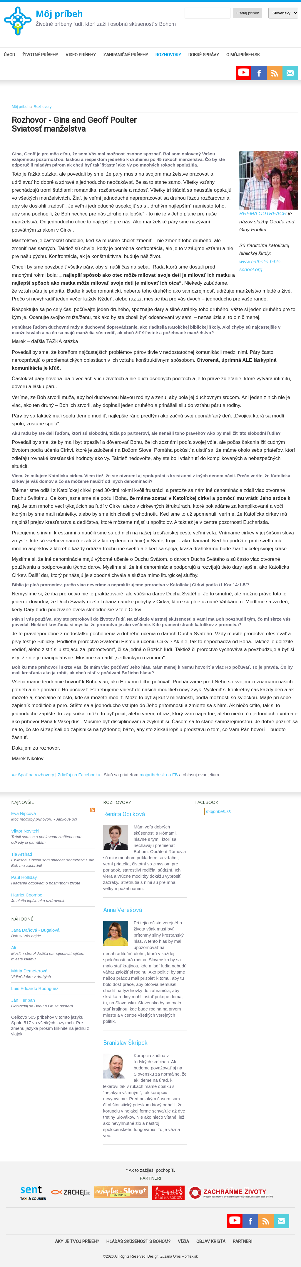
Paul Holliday (24, 877)
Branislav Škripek (125, 1042)
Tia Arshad (21, 854)
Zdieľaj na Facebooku (79, 774)
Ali (13, 947)
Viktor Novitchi (25, 830)
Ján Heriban (23, 1000)
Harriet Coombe (26, 894)
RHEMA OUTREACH (263, 213)
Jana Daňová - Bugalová (35, 930)
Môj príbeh (59, 14)
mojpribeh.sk (218, 811)
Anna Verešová (122, 909)
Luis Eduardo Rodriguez (34, 988)
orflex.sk (191, 1256)
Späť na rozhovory (36, 774)
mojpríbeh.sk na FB (159, 774)
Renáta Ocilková (124, 814)
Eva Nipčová (23, 813)
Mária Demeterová (29, 970)
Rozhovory (42, 106)
